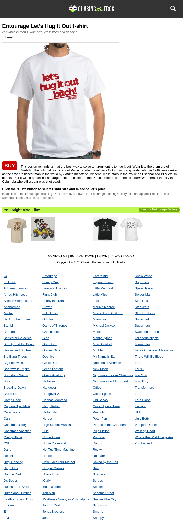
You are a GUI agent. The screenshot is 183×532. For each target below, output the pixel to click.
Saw (96, 468)
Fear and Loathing (55, 288)
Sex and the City (104, 499)
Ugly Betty (142, 418)
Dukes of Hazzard (16, 487)
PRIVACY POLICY (121, 256)
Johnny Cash (51, 505)
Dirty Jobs (11, 468)
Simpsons (100, 505)
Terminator (142, 344)
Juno (45, 518)
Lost (96, 301)
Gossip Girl (50, 363)
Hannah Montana (54, 400)
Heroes (47, 418)
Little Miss (100, 294)
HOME (89, 256)
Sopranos (142, 282)
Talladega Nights (147, 338)
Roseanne (100, 456)
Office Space (102, 394)
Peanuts (99, 412)
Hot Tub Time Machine (58, 449)
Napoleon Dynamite (107, 363)
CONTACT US (57, 256)
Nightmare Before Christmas (113, 375)
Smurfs (98, 511)
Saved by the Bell (105, 462)
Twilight (140, 406)
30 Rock (10, 282)
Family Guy (50, 282)
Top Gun (141, 375)
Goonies (48, 356)
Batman (9, 332)
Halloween (49, 381)
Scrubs (98, 480)
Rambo (98, 443)
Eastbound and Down (19, 499)
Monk (97, 332)
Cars (7, 418)
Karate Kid (100, 276)
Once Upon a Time (106, 406)
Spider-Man (143, 294)
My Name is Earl (104, 356)
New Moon (100, 369)
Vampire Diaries (146, 425)
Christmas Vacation (17, 431)
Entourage (49, 276)
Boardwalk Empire (17, 369)
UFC (138, 412)
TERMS (102, 256)
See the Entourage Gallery (159, 209)
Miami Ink (100, 319)
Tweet (9, 37)
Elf (5, 511)
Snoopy (98, 518)
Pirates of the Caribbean (110, 425)
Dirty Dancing (13, 462)
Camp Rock (12, 400)
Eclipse (9, 505)
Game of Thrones (54, 325)
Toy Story (141, 381)
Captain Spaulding (17, 406)
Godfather (49, 344)
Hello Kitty (49, 412)
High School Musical (57, 425)
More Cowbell (102, 344)
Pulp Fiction (101, 431)
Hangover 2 (50, 394)
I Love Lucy (50, 474)
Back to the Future (17, 319)
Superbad (142, 319)
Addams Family (15, 288)
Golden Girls (51, 350)
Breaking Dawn (15, 387)
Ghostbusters (51, 332)
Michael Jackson (105, 325)
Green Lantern (52, 369)
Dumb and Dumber (17, 493)
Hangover (49, 387)
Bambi (8, 325)
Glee (45, 338)
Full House (50, 313)
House (47, 456)
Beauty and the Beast (19, 344)
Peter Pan (100, 418)
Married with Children (108, 313)
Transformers (144, 387)
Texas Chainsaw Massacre (154, 350)
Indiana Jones (52, 487)
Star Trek (141, 301)
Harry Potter (51, 406)
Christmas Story (15, 425)
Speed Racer (144, 288)
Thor (138, 363)
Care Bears (12, 412)
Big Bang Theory (16, 356)
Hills (45, 431)
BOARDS (76, 256)
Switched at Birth (147, 332)
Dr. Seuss (11, 480)
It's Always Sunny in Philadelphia (65, 499)
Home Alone (51, 437)
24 (5, 276)
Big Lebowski (13, 363)
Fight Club (49, 294)
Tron (138, 394)
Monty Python (103, 338)
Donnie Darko (14, 474)
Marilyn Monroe (104, 307)
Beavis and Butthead (18, 350)
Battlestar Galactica (18, 338)
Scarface (99, 474)
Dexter (8, 456)
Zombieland (143, 443)
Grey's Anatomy (53, 375)
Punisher (99, 437)
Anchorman (12, 307)
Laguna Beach (103, 282)
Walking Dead (145, 431)
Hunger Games (53, 468)
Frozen (47, 307)
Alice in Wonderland (18, 301)
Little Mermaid (103, 288)
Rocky (97, 449)
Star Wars (142, 307)
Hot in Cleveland (54, 443)
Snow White (143, 276)
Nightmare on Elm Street (110, 381)
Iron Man (48, 493)
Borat (7, 381)
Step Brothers (145, 313)
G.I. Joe (48, 319)
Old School (101, 400)
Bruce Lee (11, 394)
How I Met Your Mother (58, 462)
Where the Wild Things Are (154, 437)
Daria (7, 449)
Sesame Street (103, 493)
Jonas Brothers (53, 511)
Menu (10, 8)
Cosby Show (13, 437)
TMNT (139, 369)
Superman (142, 325)
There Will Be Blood (149, 356)
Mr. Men (99, 350)
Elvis (7, 518)
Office (97, 387)
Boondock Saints (16, 375)
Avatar (8, 313)
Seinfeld (99, 487)
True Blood (143, 400)
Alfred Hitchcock (15, 294)
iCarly (46, 480)
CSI (6, 443)
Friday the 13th (53, 301)
